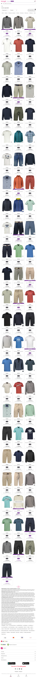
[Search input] (19, 3)
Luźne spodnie (13, 632)
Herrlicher (8, 632)
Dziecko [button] (18, 13)
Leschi (16, 627)
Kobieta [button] (6, 13)
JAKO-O (25, 627)
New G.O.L (17, 632)
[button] (5, 11)
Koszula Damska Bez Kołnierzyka (22, 629)
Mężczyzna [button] (26, 13)
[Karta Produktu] (7, 27)
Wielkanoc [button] (31, 13)
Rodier (32, 629)
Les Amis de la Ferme (12, 625)
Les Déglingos (25, 625)
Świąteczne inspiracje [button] (12, 13)
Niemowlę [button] (21, 13)
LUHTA (31, 627)
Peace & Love (3, 634)
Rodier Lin (21, 632)
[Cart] (11, 28)
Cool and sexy (3, 632)
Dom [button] (35, 13)
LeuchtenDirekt (20, 627)
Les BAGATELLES (19, 625)
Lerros (7, 625)
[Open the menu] (2, 4)
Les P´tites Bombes (4, 627)
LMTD (29, 629)
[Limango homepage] (3, 1)
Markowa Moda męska (4, 631)
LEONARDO (3, 625)
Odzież (28, 627)
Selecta (2, 629)
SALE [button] (3, 13)
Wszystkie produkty (13, 629)
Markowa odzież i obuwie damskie (14, 631)
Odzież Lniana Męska (27, 632)
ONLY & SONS (7, 629)
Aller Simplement (31, 631)
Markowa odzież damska (24, 631)
